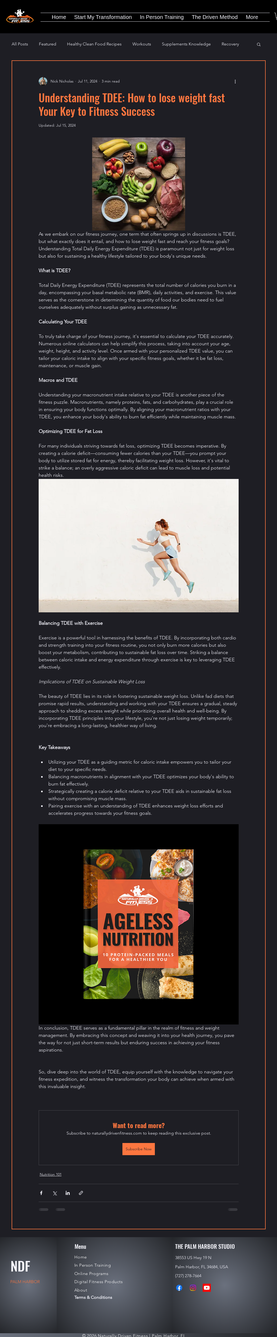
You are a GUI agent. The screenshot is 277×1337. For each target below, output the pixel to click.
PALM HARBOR (25, 1281)
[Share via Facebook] (41, 1192)
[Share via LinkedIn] (67, 1192)
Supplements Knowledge (186, 44)
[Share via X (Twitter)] (54, 1192)
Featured (47, 44)
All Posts (20, 44)
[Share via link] (81, 1192)
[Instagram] (193, 1288)
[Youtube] (207, 1288)
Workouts (141, 44)
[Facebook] (179, 1288)
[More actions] (235, 81)
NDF (20, 1265)
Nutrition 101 (51, 1174)
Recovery (230, 44)
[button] (258, 44)
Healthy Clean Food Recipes (94, 44)
